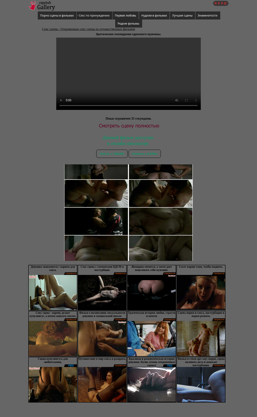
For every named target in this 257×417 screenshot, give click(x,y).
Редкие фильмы (128, 23)
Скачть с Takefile (112, 153)
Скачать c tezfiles (144, 153)
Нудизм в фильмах (154, 15)
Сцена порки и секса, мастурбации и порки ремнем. (201, 314)
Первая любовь (125, 15)
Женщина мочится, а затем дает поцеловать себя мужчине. (151, 268)
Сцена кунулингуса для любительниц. (53, 360)
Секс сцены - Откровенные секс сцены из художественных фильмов (88, 29)
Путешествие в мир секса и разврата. (102, 358)
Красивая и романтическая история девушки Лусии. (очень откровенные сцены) (151, 362)
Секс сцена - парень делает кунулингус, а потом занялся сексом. (53, 314)
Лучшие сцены (182, 15)
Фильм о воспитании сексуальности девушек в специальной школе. (102, 314)
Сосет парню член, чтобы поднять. (201, 266)
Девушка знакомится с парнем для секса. (53, 268)
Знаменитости (207, 15)
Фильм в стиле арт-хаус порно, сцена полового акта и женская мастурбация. (200, 362)
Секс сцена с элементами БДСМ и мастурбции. (102, 268)
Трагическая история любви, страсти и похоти (151, 314)
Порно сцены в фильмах (57, 15)
